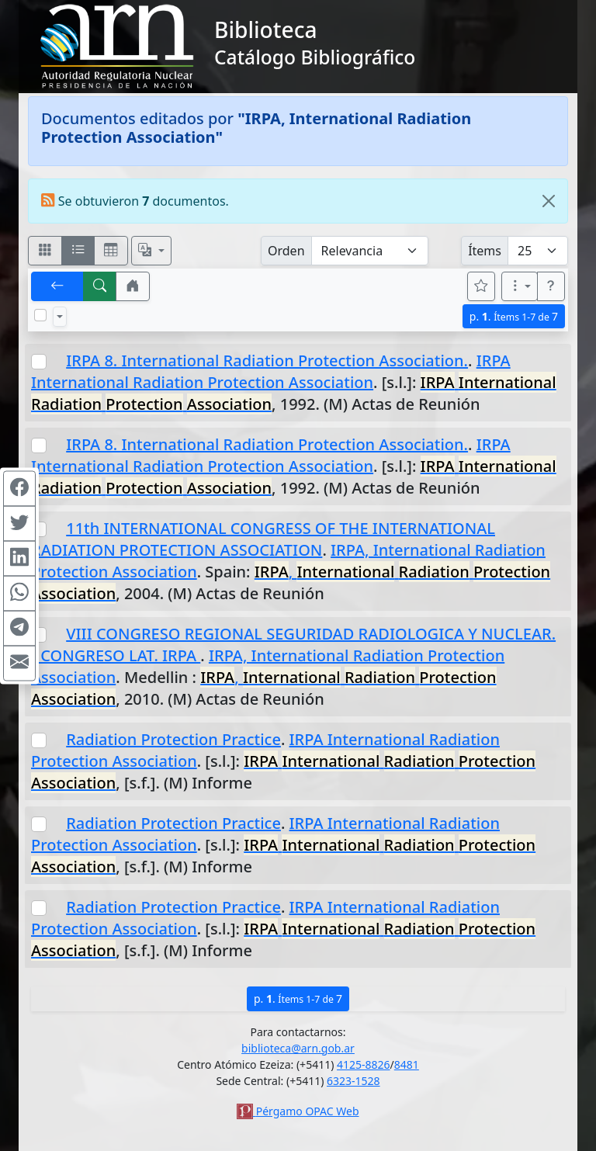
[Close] (548, 201)
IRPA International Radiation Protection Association (271, 371)
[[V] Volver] (57, 286)
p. (514, 316)
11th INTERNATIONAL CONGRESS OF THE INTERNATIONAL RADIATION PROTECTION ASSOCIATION (263, 539)
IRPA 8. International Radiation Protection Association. (267, 360)
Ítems (484, 250)
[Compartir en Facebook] (19, 488)
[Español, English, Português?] (151, 250)
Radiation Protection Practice (173, 739)
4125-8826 (363, 1064)
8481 (406, 1064)
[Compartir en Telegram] (19, 628)
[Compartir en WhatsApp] (19, 593)
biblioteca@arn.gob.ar (298, 1048)
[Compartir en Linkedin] (19, 558)
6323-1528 (353, 1080)
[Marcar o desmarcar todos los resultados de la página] (40, 315)
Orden (286, 250)
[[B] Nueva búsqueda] (100, 286)
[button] (133, 286)
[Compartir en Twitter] (19, 523)
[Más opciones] (520, 286)
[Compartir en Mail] (19, 663)
